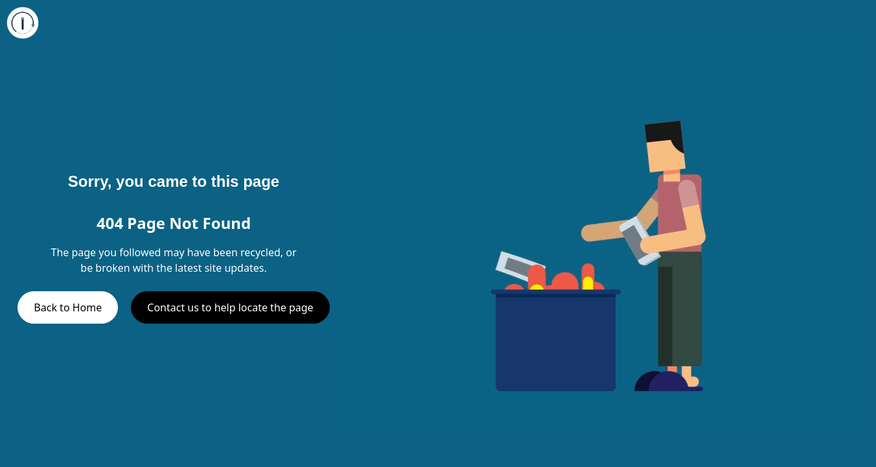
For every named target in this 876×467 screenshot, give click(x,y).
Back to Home (68, 307)
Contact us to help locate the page (230, 307)
